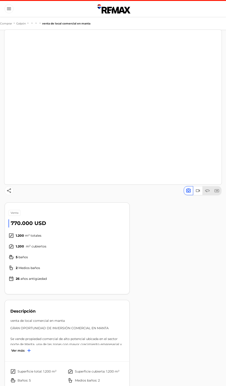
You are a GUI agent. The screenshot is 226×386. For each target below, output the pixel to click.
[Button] (8, 8)
